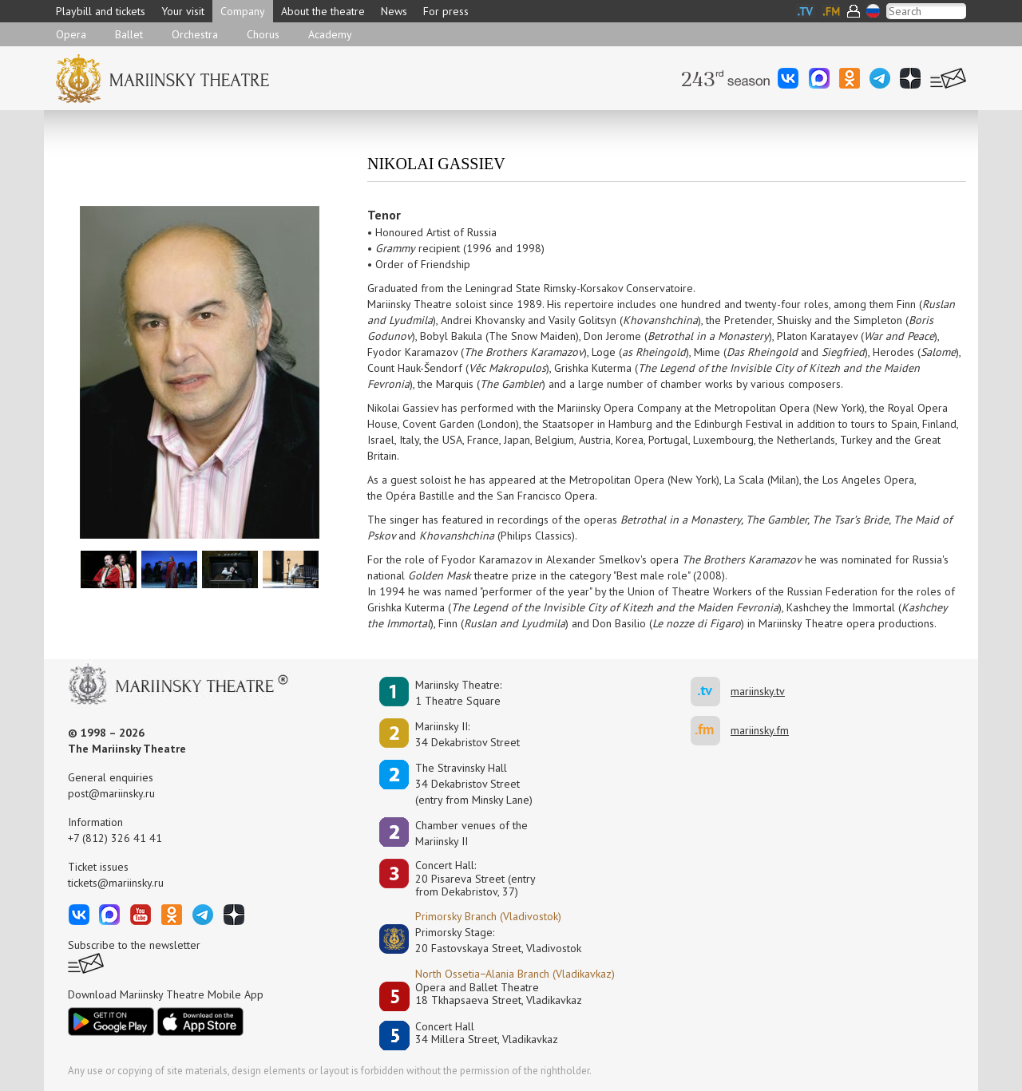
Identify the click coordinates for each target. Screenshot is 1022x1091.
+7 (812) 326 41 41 (115, 838)
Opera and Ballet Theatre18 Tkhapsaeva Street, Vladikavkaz (498, 994)
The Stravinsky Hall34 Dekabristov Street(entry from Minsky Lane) (474, 784)
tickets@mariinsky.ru (116, 883)
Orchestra (195, 34)
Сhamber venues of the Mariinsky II (471, 833)
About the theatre (323, 11)
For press (446, 11)
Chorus (263, 34)
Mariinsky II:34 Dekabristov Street (467, 734)
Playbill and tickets (100, 11)
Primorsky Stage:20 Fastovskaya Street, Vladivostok (487, 940)
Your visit (182, 11)
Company (242, 11)
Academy (330, 34)
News (394, 11)
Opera (71, 34)
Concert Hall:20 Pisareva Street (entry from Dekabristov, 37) (475, 879)
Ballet (129, 34)
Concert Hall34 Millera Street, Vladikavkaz (486, 1033)
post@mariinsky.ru (111, 793)
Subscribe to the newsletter (134, 945)
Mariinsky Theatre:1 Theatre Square (458, 693)
